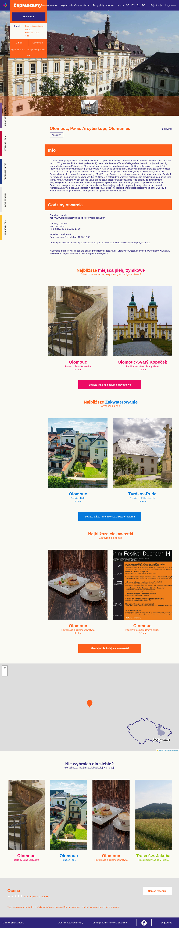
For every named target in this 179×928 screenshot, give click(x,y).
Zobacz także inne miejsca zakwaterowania (110, 516)
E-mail (19, 42)
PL (138, 5)
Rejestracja (156, 5)
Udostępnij (38, 42)
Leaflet (160, 750)
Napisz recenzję (157, 891)
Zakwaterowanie (49, 5)
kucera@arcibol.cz (34, 26)
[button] (89, 703)
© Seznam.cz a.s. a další (171, 750)
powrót (166, 128)
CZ (127, 5)
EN (133, 5)
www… (28, 29)
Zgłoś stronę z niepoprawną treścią (28, 49)
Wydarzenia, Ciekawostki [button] (75, 5)
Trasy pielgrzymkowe (103, 5)
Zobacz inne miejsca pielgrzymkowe (110, 384)
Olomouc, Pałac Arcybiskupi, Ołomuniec (90, 128)
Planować (28, 16)
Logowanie (170, 5)
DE (143, 5)
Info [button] (121, 5)
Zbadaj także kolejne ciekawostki (110, 648)
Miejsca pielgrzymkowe (26, 5)
